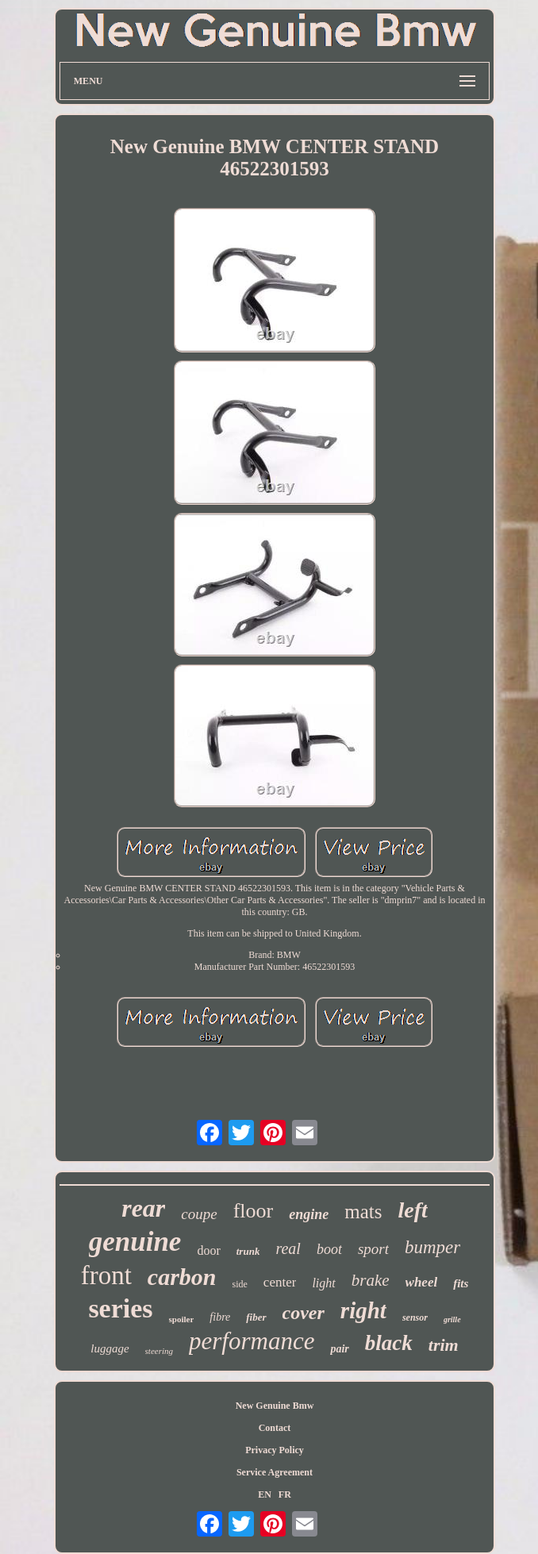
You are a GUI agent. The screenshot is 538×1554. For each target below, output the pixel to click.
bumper (432, 1247)
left (412, 1210)
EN (264, 1494)
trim (443, 1345)
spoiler (181, 1319)
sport (373, 1249)
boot (329, 1249)
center (280, 1282)
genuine (135, 1241)
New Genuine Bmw (275, 1405)
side (240, 1284)
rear (143, 1208)
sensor (415, 1317)
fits (460, 1283)
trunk (248, 1251)
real (287, 1248)
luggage (109, 1348)
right (363, 1310)
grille (452, 1319)
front (106, 1275)
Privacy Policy (274, 1450)
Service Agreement (274, 1472)
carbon (182, 1277)
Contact (275, 1427)
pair (339, 1349)
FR (285, 1494)
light (323, 1283)
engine (309, 1214)
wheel (421, 1282)
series (120, 1308)
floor (253, 1210)
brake (371, 1280)
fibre (219, 1317)
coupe (199, 1214)
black (389, 1343)
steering (159, 1351)
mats (363, 1211)
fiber (256, 1317)
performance (251, 1341)
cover (303, 1312)
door (208, 1250)
